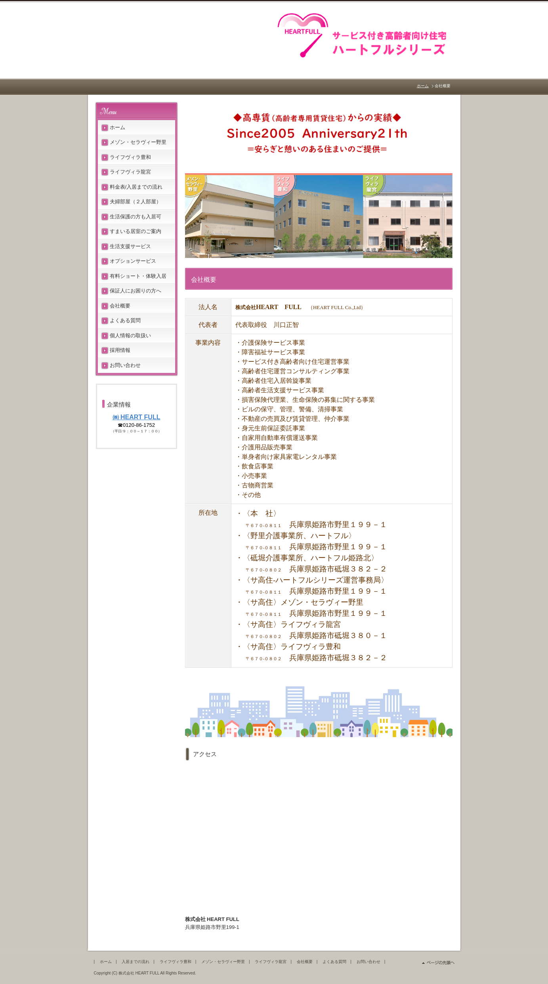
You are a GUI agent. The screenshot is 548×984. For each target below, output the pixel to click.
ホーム (423, 86)
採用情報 (120, 350)
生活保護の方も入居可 (135, 217)
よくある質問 (125, 320)
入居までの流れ (135, 961)
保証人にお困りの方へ (135, 291)
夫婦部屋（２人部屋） (135, 201)
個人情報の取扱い (130, 335)
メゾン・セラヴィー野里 (138, 142)
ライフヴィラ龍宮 (130, 172)
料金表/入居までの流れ (136, 187)
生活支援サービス (130, 246)
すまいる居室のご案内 (135, 231)
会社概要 (120, 306)
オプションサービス (133, 261)
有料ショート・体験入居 (138, 276)
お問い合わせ (125, 365)
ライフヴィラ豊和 (130, 157)
